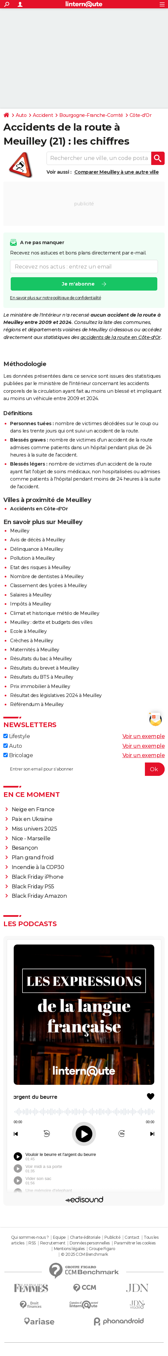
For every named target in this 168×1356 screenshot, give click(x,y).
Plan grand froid (33, 857)
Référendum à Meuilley (37, 704)
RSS (32, 1242)
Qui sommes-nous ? (30, 1237)
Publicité (112, 1237)
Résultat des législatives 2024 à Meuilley (56, 695)
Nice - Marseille (31, 838)
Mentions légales (69, 1248)
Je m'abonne (78, 284)
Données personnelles (90, 1242)
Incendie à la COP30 (38, 867)
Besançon (25, 848)
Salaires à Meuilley (31, 595)
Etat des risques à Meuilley (40, 567)
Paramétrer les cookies (135, 1242)
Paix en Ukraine (32, 819)
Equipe (59, 1237)
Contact (132, 1237)
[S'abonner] (84, 769)
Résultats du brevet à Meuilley (44, 668)
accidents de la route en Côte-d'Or (120, 337)
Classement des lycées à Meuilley (48, 585)
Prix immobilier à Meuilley (40, 686)
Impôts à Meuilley (30, 604)
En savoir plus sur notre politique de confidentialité (55, 297)
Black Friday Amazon (39, 896)
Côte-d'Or (141, 115)
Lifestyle (16, 736)
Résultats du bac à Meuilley (41, 659)
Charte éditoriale (85, 1237)
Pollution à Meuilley (32, 558)
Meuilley (19, 531)
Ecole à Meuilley (28, 631)
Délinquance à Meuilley (36, 549)
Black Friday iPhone (38, 877)
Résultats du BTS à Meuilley (41, 677)
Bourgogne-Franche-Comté (91, 115)
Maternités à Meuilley (34, 650)
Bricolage (18, 755)
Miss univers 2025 (34, 829)
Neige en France (33, 809)
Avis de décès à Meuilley (37, 540)
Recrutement (53, 1242)
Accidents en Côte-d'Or (39, 509)
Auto (21, 115)
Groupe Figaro (102, 1248)
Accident (43, 115)
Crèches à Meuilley (31, 641)
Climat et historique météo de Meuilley (54, 613)
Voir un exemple (143, 736)
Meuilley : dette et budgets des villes (51, 622)
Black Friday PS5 (33, 886)
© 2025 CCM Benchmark (84, 1254)
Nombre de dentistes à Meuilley (46, 576)
